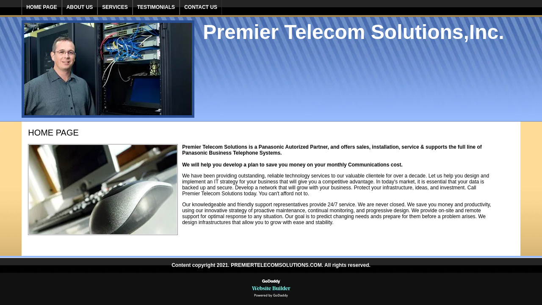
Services (114, 7)
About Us (79, 7)
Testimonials (156, 7)
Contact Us (200, 7)
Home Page (41, 7)
